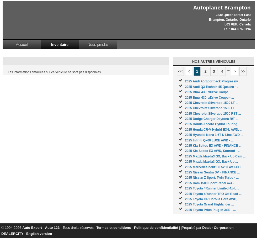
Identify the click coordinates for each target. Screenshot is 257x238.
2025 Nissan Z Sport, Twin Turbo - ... (212, 177)
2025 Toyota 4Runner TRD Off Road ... (213, 194)
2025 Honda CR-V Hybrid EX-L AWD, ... (213, 129)
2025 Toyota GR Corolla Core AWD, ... (213, 199)
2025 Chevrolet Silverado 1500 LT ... (211, 103)
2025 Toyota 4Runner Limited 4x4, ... (212, 188)
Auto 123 (52, 228)
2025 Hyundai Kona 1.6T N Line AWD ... (214, 135)
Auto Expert (32, 228)
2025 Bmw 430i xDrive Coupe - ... (209, 92)
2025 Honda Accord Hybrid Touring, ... (213, 124)
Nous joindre (98, 45)
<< (180, 71)
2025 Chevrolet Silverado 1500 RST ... (213, 113)
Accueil (22, 45)
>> (243, 71)
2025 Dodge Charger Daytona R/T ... (211, 119)
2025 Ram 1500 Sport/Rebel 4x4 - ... (211, 183)
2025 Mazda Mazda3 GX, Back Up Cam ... (215, 156)
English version (39, 234)
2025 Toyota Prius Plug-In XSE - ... (210, 210)
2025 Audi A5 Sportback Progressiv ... (213, 81)
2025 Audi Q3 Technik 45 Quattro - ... (212, 87)
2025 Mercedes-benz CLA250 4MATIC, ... (215, 167)
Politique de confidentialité (156, 228)
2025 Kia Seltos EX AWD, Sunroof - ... (212, 151)
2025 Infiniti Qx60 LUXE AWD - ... (209, 140)
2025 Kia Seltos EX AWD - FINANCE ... (213, 145)
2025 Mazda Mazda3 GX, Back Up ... (211, 161)
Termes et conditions (114, 228)
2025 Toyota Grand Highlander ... (209, 204)
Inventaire (59, 45)
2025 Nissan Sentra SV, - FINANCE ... (212, 172)
